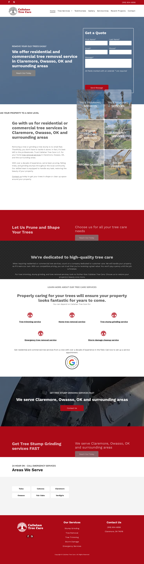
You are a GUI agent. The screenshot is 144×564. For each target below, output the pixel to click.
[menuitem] (52, 10)
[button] (64, 10)
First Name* (90, 39)
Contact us (17, 191)
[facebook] (9, 2)
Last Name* (114, 39)
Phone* (112, 48)
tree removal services (31, 169)
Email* (88, 48)
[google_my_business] (14, 2)
